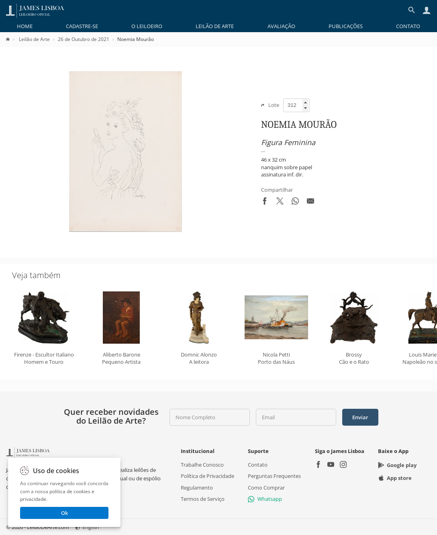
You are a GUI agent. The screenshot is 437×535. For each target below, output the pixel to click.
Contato (408, 26)
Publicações (346, 26)
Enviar (360, 417)
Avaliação (281, 26)
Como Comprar (266, 487)
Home (25, 26)
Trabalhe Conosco (202, 464)
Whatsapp (265, 498)
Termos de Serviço (203, 498)
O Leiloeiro (146, 26)
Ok (64, 513)
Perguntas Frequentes (274, 476)
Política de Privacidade (207, 476)
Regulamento (197, 487)
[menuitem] (25, 26)
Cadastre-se (82, 26)
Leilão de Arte (215, 26)
